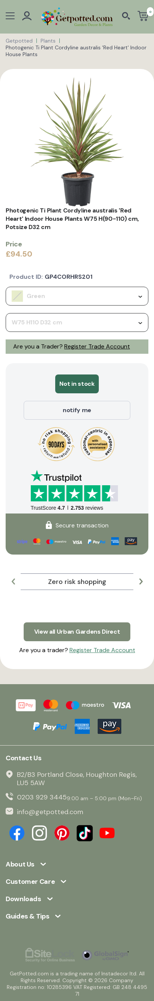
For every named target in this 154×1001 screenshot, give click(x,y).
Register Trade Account (97, 346)
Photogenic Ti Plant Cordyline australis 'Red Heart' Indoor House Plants (76, 51)
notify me (77, 410)
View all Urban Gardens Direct (77, 632)
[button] (13, 581)
